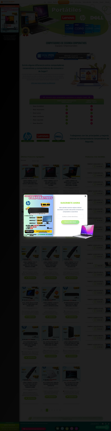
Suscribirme (70, 222)
